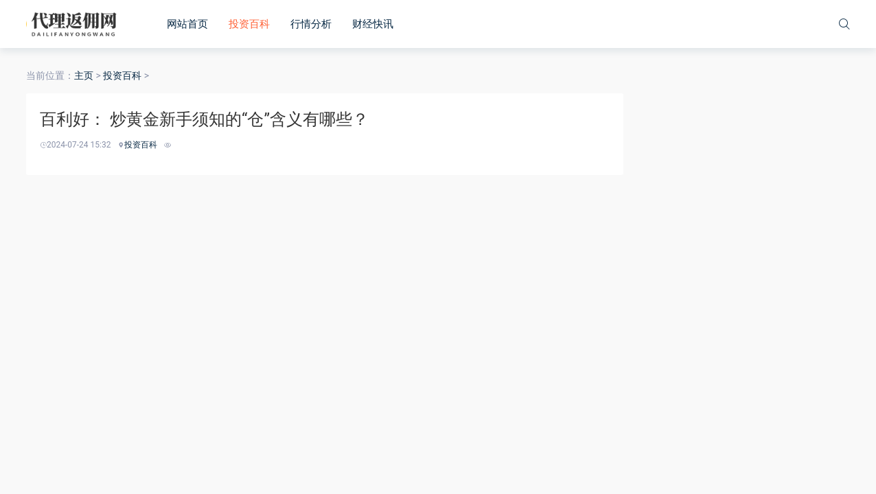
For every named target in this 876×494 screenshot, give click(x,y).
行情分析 (311, 24)
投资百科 (249, 24)
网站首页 (187, 24)
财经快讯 (372, 24)
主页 (83, 75)
